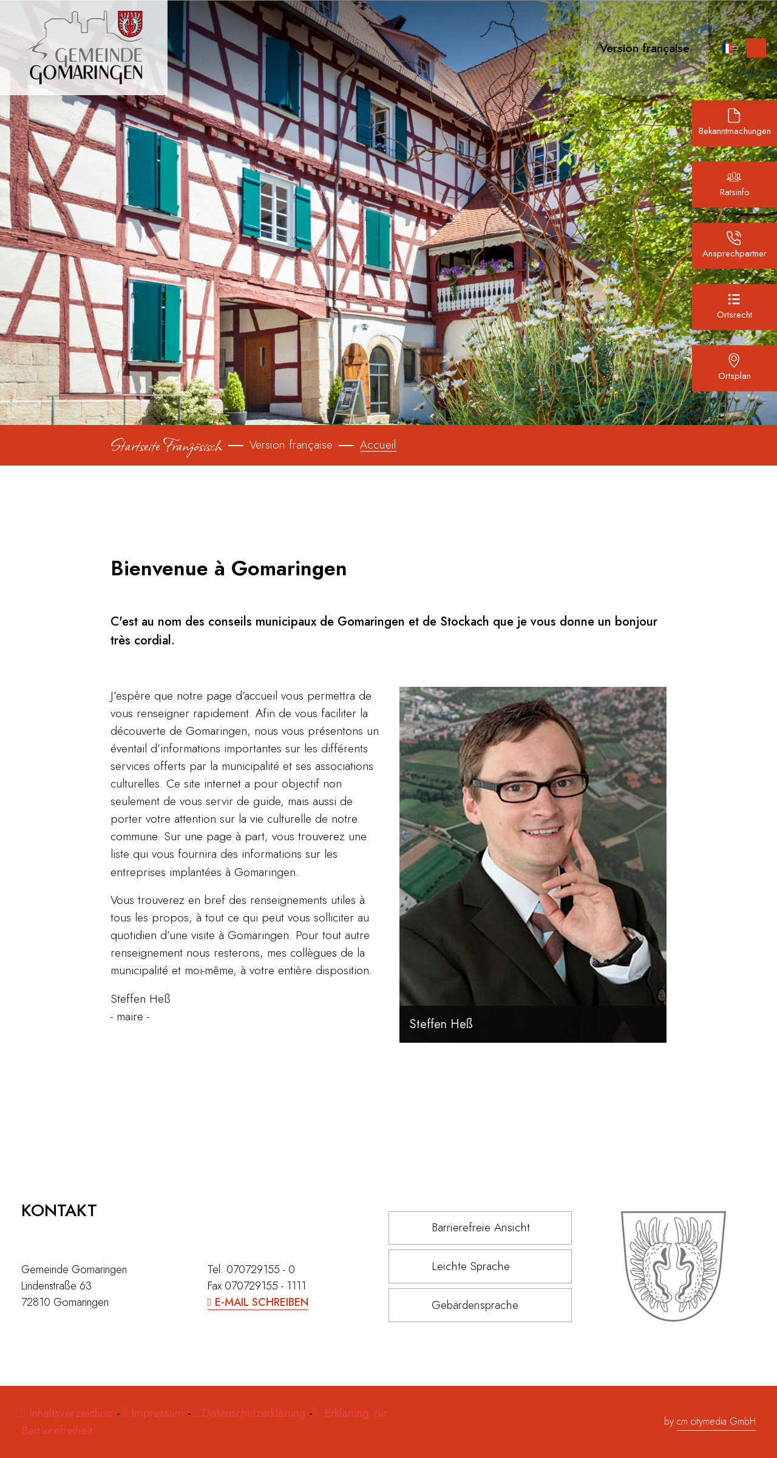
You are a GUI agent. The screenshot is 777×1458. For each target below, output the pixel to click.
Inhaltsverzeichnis (73, 1412)
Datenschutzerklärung (253, 1412)
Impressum (157, 1412)
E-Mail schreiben (261, 1302)
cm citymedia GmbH (716, 1421)
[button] (639, 47)
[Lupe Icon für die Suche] (704, 47)
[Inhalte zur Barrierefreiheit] (756, 48)
